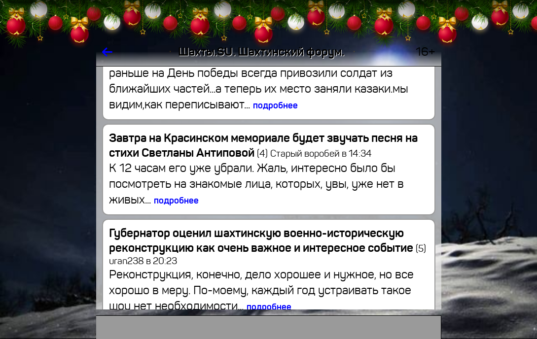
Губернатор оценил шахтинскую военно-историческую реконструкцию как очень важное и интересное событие (267, 240)
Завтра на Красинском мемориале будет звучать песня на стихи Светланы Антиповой (263, 145)
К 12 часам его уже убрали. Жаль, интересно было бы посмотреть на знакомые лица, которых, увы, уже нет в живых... (256, 184)
